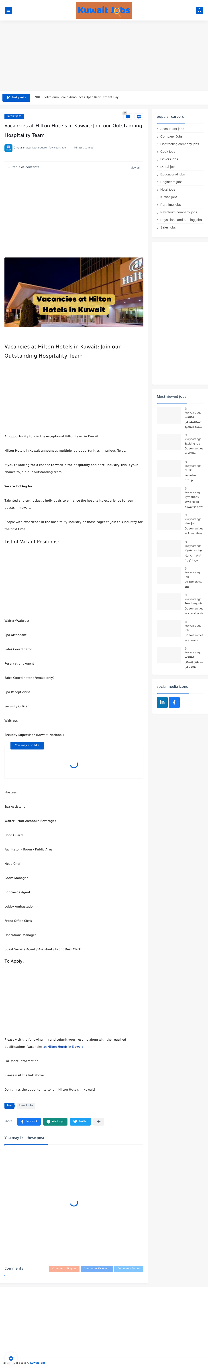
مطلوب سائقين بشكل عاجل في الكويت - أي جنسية (194, 663)
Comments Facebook (97, 1269)
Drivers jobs (169, 159)
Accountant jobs (172, 129)
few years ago (193, 412)
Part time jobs (170, 204)
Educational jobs (172, 174)
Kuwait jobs (14, 116)
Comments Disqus (129, 1269)
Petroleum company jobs (178, 212)
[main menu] (8, 10)
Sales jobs (168, 227)
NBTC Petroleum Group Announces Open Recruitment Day (76, 97)
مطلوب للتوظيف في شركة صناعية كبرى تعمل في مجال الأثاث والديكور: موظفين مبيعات (194, 423)
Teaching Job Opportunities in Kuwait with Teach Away (194, 609)
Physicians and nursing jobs (181, 220)
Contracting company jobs (179, 144)
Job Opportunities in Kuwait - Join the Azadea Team (194, 636)
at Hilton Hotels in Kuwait (63, 1047)
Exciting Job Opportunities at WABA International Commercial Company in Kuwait (194, 450)
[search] (199, 10)
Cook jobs (167, 151)
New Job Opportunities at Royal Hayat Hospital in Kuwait (194, 529)
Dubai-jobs (168, 167)
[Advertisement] (104, 56)
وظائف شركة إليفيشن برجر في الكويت (193, 555)
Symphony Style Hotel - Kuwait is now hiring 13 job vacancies (194, 503)
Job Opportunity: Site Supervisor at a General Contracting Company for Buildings (193, 583)
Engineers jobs (171, 182)
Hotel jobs (167, 189)
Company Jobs (171, 136)
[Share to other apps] (98, 1122)
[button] (29, 1122)
